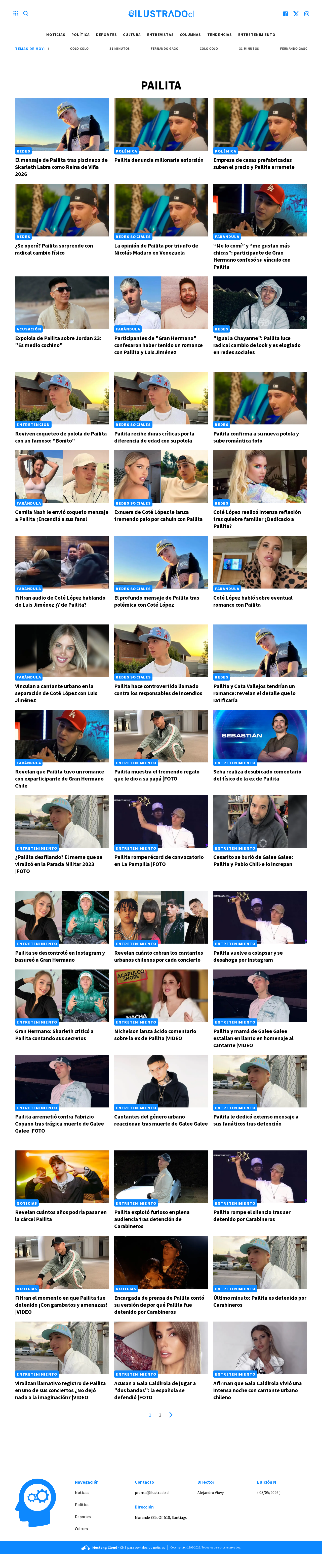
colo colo (86, 48)
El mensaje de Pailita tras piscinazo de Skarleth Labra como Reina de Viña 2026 (61, 166)
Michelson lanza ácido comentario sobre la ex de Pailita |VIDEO (155, 1035)
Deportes (106, 34)
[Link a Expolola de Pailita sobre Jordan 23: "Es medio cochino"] (62, 302)
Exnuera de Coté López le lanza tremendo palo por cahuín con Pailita (158, 515)
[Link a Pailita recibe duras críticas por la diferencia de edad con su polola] (161, 398)
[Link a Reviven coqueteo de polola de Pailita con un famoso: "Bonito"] (62, 398)
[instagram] (306, 14)
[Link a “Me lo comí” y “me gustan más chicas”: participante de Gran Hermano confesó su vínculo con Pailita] (260, 210)
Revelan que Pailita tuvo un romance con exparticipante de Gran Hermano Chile (59, 778)
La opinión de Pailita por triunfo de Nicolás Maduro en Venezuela (156, 249)
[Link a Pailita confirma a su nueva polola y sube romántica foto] (260, 398)
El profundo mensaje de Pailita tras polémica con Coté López (156, 601)
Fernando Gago (172, 48)
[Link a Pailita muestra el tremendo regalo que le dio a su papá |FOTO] (161, 736)
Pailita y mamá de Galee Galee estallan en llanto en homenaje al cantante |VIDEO (253, 1038)
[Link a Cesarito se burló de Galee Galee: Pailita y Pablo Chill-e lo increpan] (260, 821)
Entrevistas (160, 34)
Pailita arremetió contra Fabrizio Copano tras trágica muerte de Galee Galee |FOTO (59, 1123)
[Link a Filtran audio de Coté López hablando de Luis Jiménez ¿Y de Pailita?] (62, 562)
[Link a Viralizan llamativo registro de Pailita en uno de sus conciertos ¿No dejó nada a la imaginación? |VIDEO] (62, 1348)
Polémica (126, 150)
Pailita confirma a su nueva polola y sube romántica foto (256, 437)
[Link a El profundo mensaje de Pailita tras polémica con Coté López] (161, 562)
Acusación (29, 328)
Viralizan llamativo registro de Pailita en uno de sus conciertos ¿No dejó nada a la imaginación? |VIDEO (60, 1390)
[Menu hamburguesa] (16, 13)
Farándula (227, 236)
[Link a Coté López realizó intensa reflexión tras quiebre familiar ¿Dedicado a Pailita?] (260, 476)
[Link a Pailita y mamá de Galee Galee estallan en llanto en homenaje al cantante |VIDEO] (260, 995)
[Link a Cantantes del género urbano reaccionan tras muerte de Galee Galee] (161, 1081)
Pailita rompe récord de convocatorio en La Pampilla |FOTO (159, 860)
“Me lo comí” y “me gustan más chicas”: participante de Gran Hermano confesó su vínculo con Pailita (252, 256)
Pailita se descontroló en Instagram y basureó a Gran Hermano (60, 956)
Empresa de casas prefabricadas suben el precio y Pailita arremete (254, 163)
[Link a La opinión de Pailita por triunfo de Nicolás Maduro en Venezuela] (161, 210)
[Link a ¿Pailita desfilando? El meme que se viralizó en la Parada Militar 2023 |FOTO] (62, 821)
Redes (23, 150)
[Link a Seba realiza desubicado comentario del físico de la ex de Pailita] (260, 736)
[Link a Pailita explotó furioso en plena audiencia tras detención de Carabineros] (161, 1176)
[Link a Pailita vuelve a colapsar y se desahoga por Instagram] (260, 917)
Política (80, 34)
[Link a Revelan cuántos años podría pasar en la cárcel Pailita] (62, 1176)
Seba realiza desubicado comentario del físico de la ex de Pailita (257, 775)
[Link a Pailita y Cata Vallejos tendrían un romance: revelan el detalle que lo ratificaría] (260, 650)
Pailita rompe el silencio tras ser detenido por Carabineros (252, 1215)
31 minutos (127, 48)
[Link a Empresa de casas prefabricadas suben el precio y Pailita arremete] (260, 124)
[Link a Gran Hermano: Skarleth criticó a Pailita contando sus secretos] (62, 995)
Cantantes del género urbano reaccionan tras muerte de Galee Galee (161, 1120)
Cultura (132, 34)
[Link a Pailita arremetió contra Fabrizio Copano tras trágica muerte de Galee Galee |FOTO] (62, 1081)
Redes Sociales (133, 236)
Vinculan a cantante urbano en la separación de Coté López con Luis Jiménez (56, 693)
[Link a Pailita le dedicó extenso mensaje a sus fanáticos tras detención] (260, 1081)
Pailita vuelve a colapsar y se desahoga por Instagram (248, 956)
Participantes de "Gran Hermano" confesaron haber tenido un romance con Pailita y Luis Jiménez (158, 345)
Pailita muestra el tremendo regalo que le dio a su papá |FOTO (156, 775)
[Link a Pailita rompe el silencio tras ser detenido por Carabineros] (260, 1176)
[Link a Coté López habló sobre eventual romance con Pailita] (260, 562)
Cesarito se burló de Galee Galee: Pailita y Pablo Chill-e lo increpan (253, 860)
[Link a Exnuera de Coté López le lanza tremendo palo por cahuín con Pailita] (161, 476)
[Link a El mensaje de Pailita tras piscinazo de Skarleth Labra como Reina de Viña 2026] (62, 124)
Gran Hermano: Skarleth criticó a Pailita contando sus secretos (54, 1035)
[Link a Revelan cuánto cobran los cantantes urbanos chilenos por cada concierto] (161, 917)
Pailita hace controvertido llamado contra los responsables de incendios (158, 690)
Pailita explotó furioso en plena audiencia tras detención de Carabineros (152, 1219)
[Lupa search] (26, 13)
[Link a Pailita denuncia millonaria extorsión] (161, 124)
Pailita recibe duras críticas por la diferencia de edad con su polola (154, 437)
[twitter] (296, 14)
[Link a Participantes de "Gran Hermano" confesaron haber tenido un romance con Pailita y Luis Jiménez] (161, 302)
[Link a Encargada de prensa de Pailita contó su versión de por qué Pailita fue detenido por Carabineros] (161, 1262)
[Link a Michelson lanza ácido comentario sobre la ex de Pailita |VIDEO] (161, 995)
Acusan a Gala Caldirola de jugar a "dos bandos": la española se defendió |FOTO (155, 1390)
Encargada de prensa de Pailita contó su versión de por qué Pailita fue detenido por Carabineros (159, 1304)
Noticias (55, 34)
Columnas (190, 34)
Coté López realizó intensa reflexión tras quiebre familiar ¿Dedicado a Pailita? (257, 518)
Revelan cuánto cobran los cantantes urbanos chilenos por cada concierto (158, 956)
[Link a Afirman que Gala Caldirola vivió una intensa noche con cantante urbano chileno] (260, 1348)
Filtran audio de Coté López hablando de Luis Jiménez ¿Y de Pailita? (60, 601)
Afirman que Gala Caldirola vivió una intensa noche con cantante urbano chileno (257, 1390)
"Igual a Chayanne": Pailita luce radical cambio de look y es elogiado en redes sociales (257, 345)
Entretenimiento (257, 34)
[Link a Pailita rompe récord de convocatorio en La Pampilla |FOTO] (161, 821)
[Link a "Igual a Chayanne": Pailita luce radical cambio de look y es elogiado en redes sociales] (260, 302)
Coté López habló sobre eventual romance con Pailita (253, 601)
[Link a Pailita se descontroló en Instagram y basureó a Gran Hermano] (62, 917)
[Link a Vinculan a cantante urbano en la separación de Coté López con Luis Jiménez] (62, 650)
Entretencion (33, 424)
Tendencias (219, 34)
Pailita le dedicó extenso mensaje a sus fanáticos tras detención (256, 1120)
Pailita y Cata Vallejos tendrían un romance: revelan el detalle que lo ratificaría (254, 693)
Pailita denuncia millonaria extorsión (159, 159)
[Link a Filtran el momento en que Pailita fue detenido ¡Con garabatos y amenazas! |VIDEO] (62, 1262)
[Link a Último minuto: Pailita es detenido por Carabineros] (260, 1262)
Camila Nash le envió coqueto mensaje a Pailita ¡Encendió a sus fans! (61, 515)
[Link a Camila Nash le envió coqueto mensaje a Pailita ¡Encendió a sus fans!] (62, 476)
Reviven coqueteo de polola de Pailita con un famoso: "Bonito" (61, 437)
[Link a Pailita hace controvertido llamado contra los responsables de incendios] (161, 650)
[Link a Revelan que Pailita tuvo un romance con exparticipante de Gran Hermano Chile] (62, 736)
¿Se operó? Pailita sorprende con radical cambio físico (54, 249)
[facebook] (285, 14)
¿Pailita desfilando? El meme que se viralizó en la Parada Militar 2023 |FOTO (58, 864)
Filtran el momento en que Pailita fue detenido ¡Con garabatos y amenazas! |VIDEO (61, 1304)
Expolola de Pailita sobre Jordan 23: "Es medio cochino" (58, 341)
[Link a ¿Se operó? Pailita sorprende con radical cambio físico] (62, 210)
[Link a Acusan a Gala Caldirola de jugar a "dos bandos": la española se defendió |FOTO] (161, 1348)
